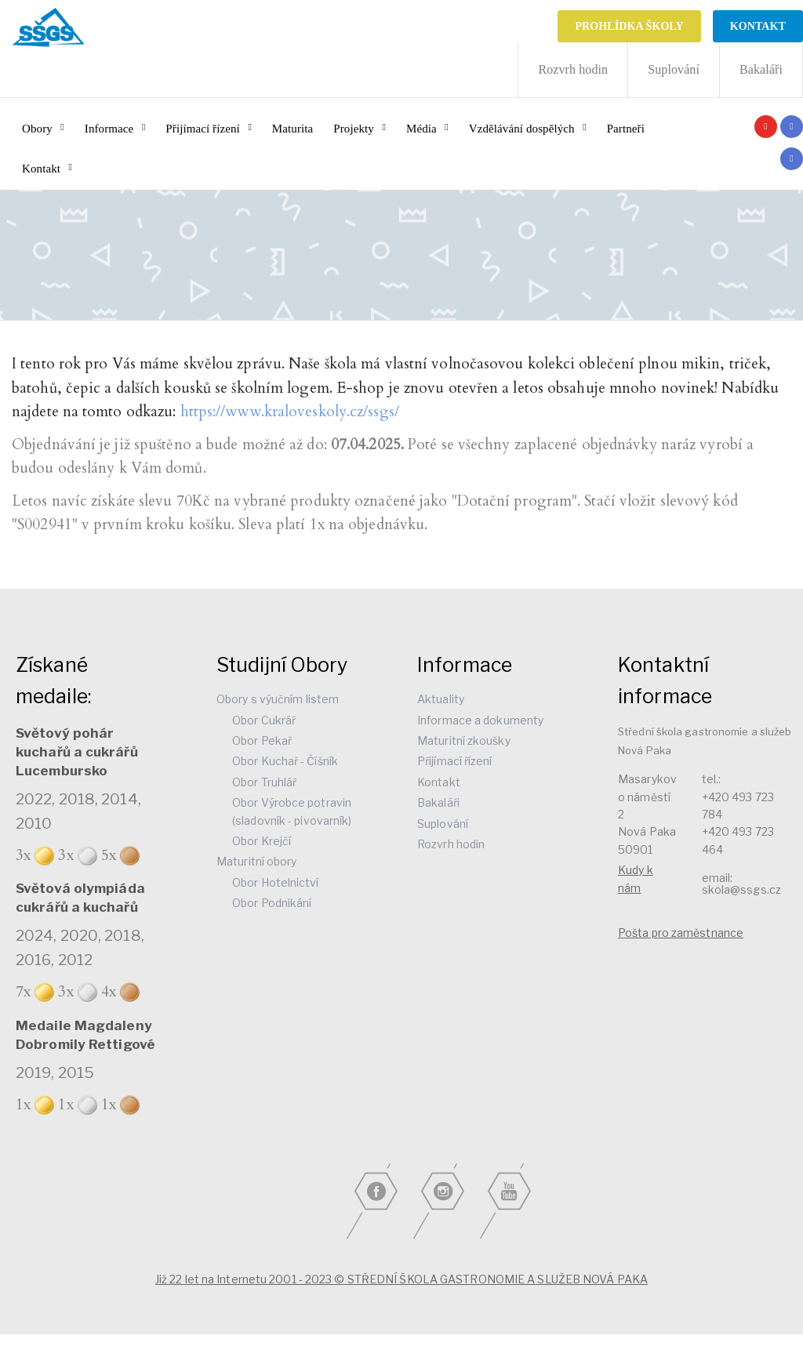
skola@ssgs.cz (741, 889)
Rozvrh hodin (573, 69)
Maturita (292, 128)
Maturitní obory (256, 861)
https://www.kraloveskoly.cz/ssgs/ (289, 411)
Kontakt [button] (41, 168)
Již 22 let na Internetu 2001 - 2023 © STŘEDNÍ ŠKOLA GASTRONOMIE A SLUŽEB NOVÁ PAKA (401, 1279)
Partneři (626, 128)
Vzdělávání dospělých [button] (522, 128)
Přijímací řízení (454, 761)
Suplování (673, 69)
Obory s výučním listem (277, 699)
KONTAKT (758, 26)
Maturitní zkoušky (464, 740)
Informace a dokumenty (480, 720)
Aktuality (440, 699)
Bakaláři (761, 69)
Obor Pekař (262, 740)
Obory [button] (37, 128)
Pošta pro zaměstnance (680, 932)
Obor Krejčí (261, 840)
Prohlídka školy (629, 26)
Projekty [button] (353, 128)
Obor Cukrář (264, 720)
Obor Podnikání (271, 902)
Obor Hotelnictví (275, 882)
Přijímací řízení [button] (202, 128)
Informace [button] (109, 128)
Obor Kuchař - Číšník (285, 761)
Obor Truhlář (264, 782)
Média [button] (421, 128)
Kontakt (438, 782)
